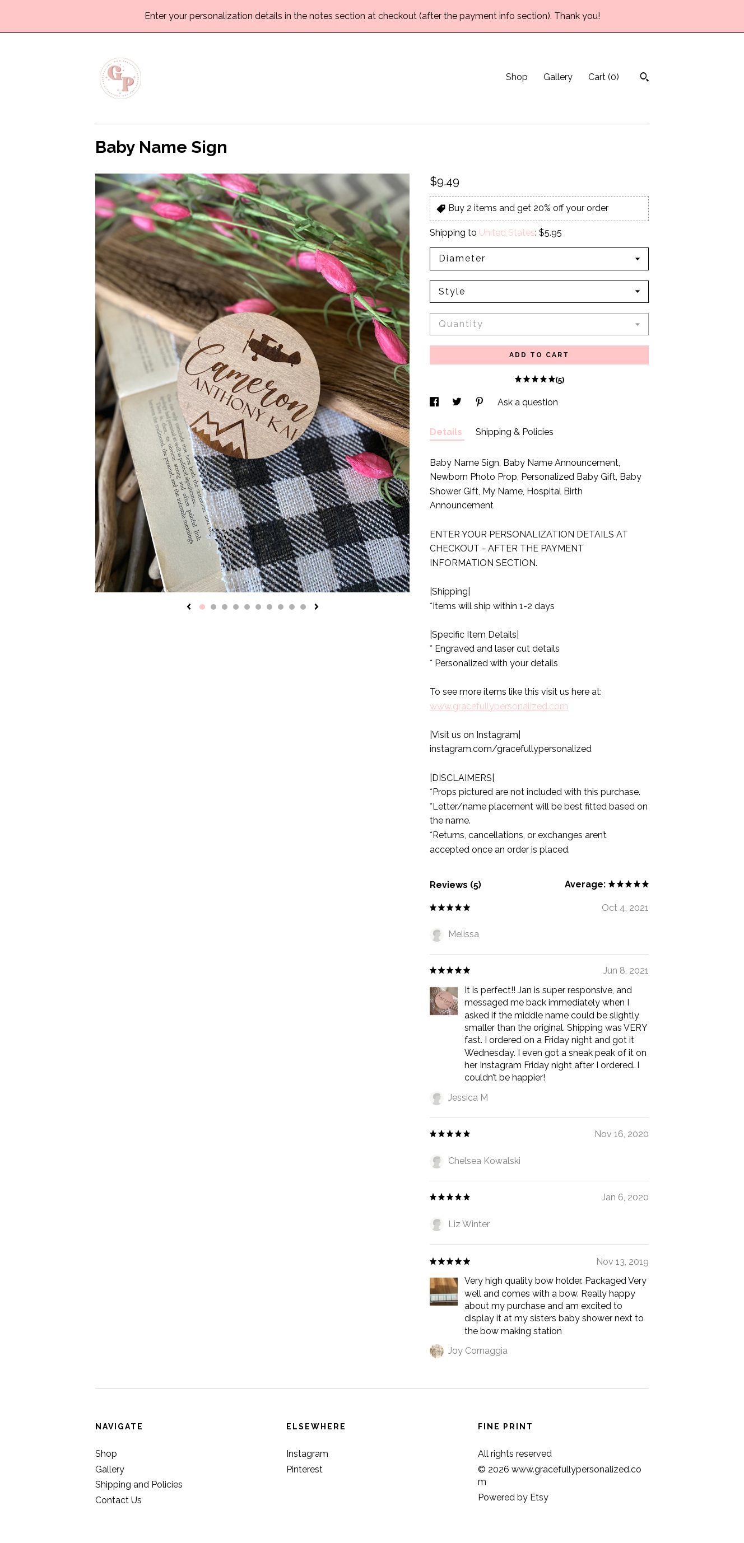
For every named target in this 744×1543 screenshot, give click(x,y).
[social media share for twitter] (458, 402)
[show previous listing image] (189, 607)
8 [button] (280, 607)
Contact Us (118, 1500)
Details (447, 432)
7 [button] (269, 607)
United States (507, 232)
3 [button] (224, 607)
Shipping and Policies (139, 1484)
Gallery (558, 77)
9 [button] (292, 607)
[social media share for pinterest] (480, 402)
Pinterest (304, 1469)
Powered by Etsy (513, 1497)
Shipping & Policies (515, 432)
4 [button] (236, 607)
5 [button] (247, 607)
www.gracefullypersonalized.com (499, 706)
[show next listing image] (316, 607)
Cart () (603, 77)
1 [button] (202, 607)
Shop (517, 77)
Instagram (307, 1453)
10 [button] (303, 607)
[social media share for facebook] (435, 402)
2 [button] (213, 607)
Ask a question (527, 402)
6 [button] (258, 607)
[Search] (644, 78)
